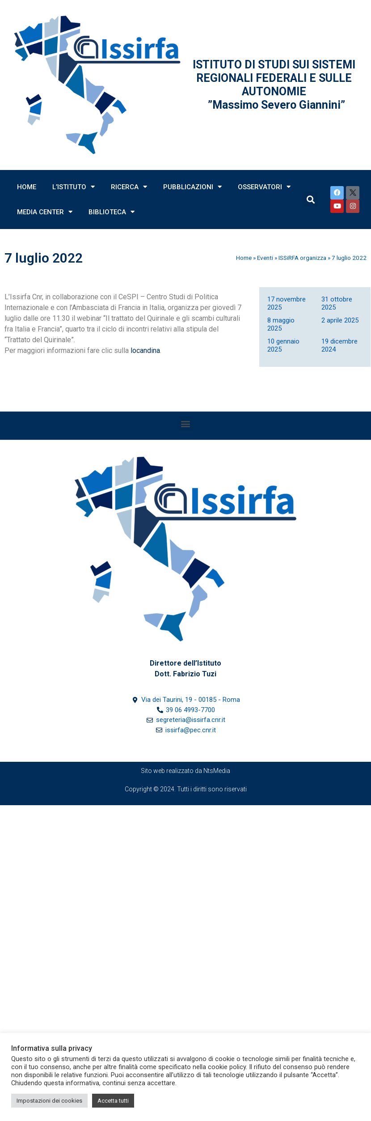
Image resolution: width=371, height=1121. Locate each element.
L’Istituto (73, 187)
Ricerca (129, 187)
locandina (145, 350)
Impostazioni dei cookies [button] (49, 1100)
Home (26, 187)
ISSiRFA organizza (302, 257)
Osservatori (264, 187)
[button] (185, 423)
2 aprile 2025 (339, 320)
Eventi (265, 257)
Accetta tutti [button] (113, 1100)
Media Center (44, 212)
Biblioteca (112, 212)
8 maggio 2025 (281, 324)
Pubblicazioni (192, 187)
